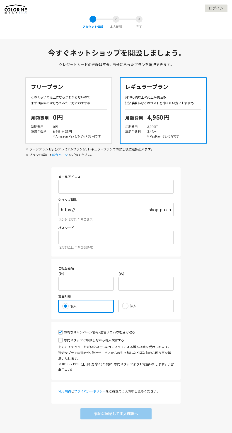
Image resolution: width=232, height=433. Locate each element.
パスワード (66, 228)
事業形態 (64, 297)
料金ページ (60, 155)
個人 (73, 306)
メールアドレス (69, 177)
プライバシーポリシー (90, 391)
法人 (133, 306)
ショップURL (67, 200)
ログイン (216, 8)
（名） (121, 274)
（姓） (61, 274)
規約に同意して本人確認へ (116, 414)
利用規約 (64, 391)
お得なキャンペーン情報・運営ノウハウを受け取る (99, 332)
